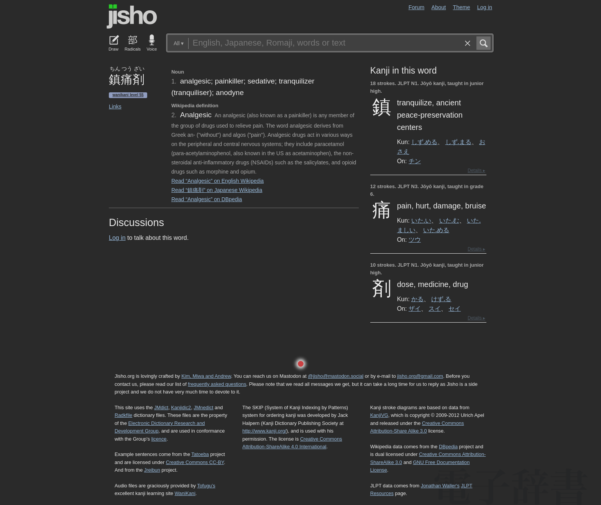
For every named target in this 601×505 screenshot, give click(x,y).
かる (417, 299)
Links (115, 106)
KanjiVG (379, 415)
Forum (417, 7)
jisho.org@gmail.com (420, 376)
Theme (461, 7)
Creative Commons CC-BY (195, 462)
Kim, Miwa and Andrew (206, 376)
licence (159, 439)
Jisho (132, 16)
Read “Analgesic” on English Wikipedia (217, 181)
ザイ (415, 308)
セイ (454, 308)
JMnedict (203, 407)
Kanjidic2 (181, 407)
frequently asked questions (217, 384)
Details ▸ (476, 170)
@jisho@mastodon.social (335, 376)
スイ (435, 308)
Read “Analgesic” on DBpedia (206, 199)
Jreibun (152, 470)
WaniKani (185, 493)
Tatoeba (200, 454)
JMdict (161, 407)
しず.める (424, 142)
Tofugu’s (206, 486)
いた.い (421, 220)
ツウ (415, 239)
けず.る (441, 299)
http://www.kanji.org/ (264, 431)
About (439, 7)
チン (415, 161)
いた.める (436, 230)
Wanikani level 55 (127, 95)
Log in (484, 7)
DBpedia (448, 446)
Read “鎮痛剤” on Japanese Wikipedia (216, 190)
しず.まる (458, 142)
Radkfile (123, 415)
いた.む (449, 220)
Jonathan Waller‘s (440, 486)
